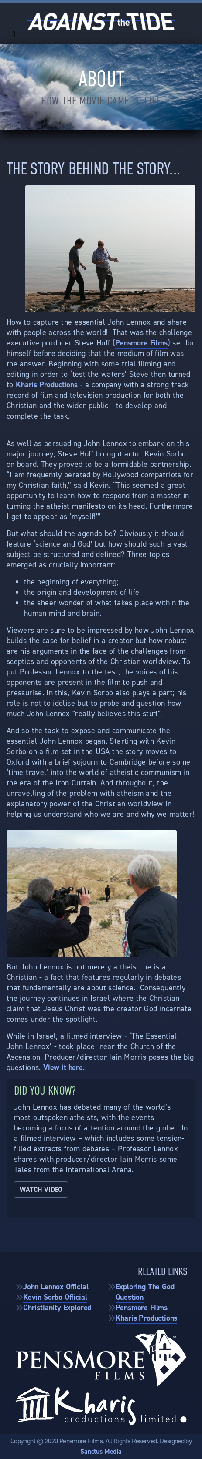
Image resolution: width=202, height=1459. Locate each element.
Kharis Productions (47, 384)
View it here (63, 1067)
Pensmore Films (141, 343)
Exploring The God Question (145, 1291)
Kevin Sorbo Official (55, 1297)
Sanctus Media (101, 1451)
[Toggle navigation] (14, 34)
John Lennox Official (55, 1286)
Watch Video (41, 1189)
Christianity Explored (57, 1307)
